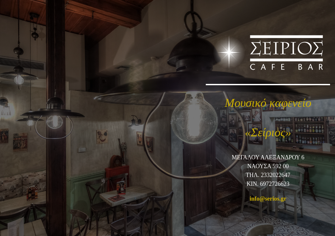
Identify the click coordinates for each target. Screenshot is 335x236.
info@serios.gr (268, 198)
